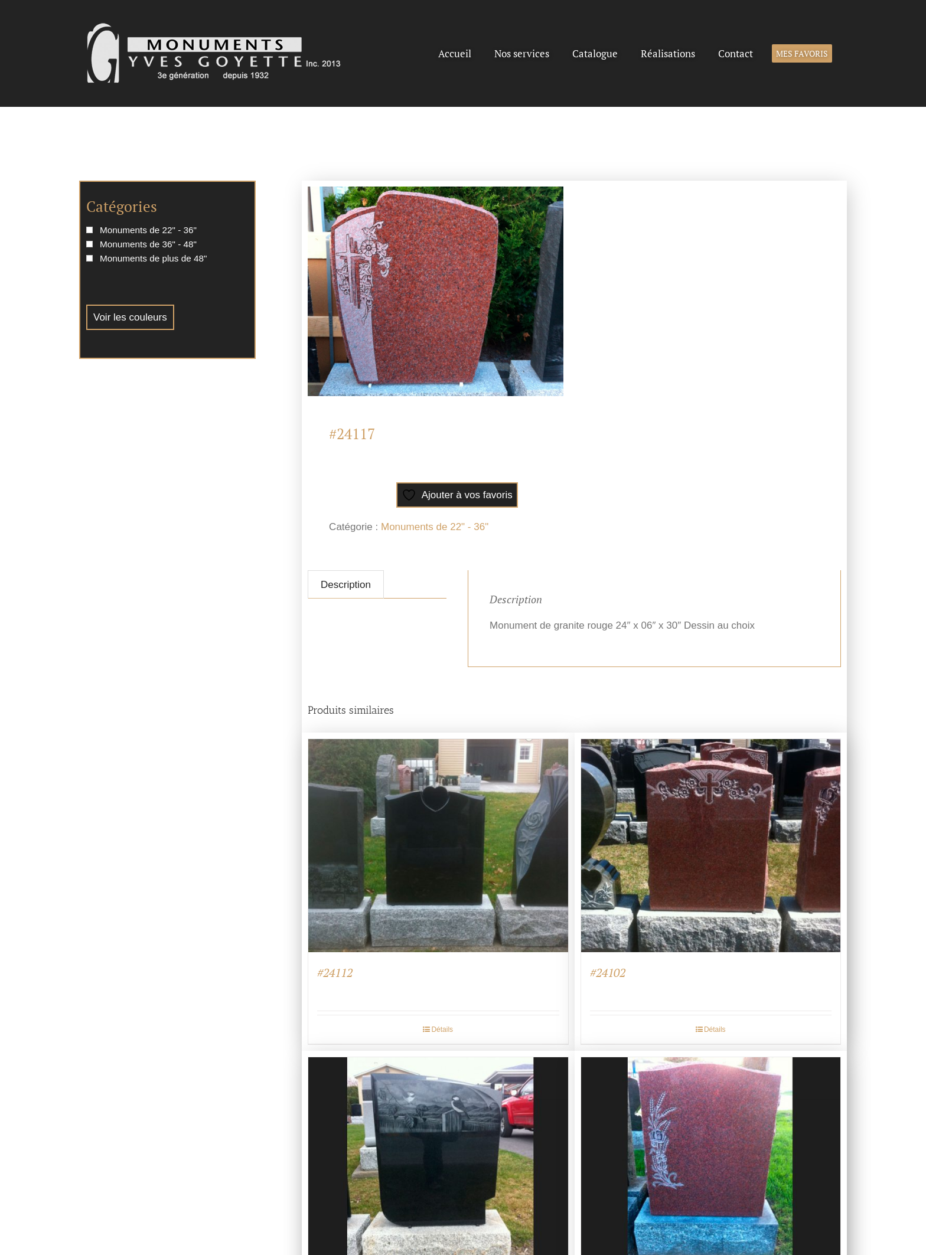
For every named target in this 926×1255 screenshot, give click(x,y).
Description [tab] (346, 584)
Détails (442, 1029)
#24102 (607, 973)
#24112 (335, 973)
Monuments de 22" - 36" (434, 526)
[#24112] (438, 845)
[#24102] (711, 845)
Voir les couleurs (130, 317)
